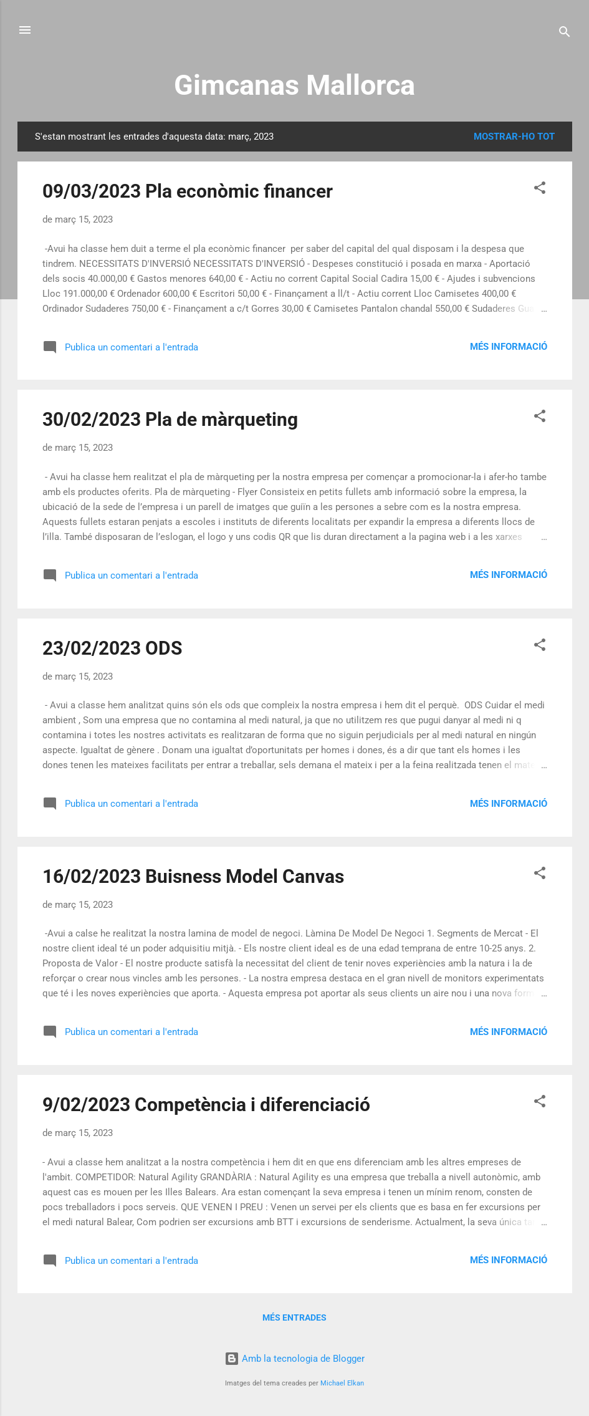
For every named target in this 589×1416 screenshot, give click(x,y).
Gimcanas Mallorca (294, 85)
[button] (539, 190)
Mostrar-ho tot (514, 136)
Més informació (508, 346)
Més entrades (294, 1317)
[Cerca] (564, 34)
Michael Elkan (342, 1383)
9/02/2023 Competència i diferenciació (206, 1104)
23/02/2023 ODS (112, 648)
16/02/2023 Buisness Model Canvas (193, 876)
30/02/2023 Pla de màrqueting (170, 419)
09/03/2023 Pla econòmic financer (187, 191)
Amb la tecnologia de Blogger (294, 1358)
